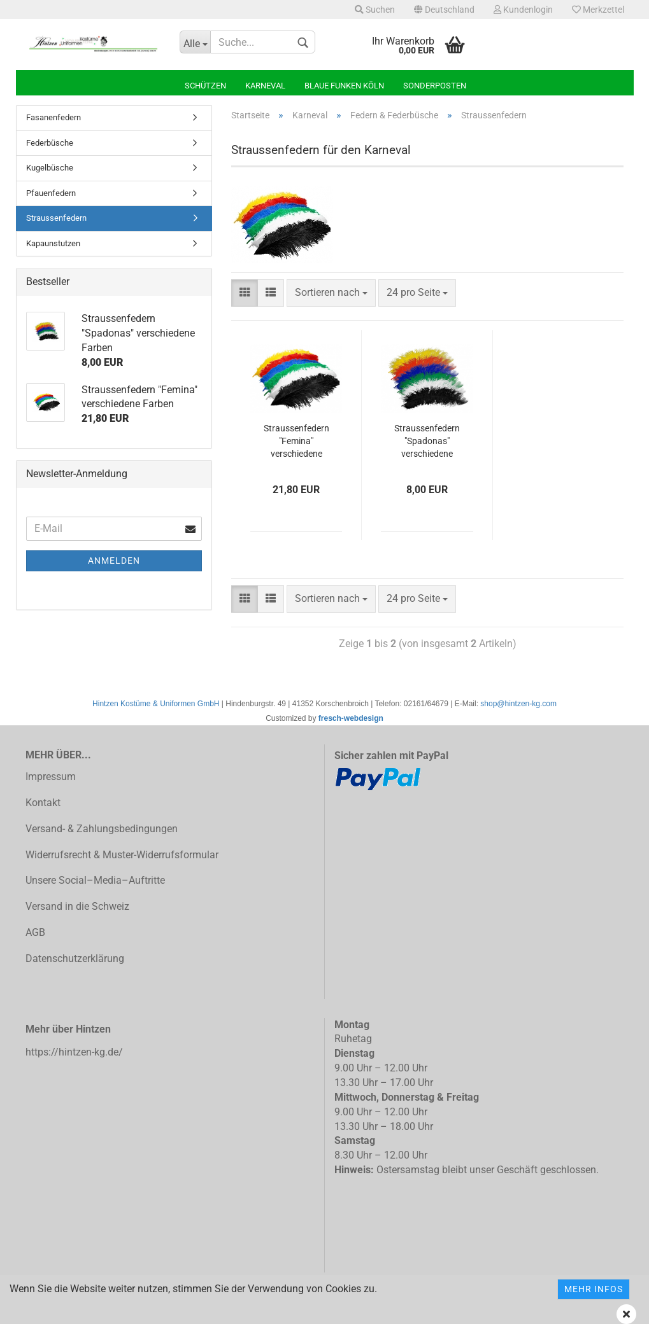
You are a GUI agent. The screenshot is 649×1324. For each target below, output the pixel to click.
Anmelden (114, 560)
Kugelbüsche (49, 167)
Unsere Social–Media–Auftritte (95, 880)
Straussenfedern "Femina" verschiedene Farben (296, 442)
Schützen (205, 85)
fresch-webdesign (350, 718)
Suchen (375, 9)
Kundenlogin (523, 9)
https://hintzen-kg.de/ (74, 1052)
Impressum (50, 776)
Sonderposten (434, 85)
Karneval (265, 85)
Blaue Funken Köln (344, 85)
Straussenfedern (56, 218)
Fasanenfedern (53, 117)
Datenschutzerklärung (74, 958)
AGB (35, 932)
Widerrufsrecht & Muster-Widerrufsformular (121, 855)
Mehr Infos (593, 1289)
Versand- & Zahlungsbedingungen (101, 829)
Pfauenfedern (51, 193)
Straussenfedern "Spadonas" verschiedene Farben (427, 442)
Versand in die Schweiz (77, 906)
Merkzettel (598, 9)
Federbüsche (49, 143)
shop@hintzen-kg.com (518, 703)
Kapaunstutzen (53, 243)
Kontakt (43, 803)
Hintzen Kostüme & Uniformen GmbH (155, 703)
